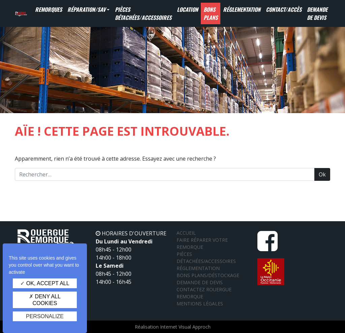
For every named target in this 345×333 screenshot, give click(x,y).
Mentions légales (200, 303)
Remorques (48, 9)
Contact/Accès (284, 9)
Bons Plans (210, 13)
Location (187, 9)
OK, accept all (44, 283)
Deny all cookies (45, 300)
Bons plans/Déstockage (208, 275)
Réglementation (241, 9)
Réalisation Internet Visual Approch (173, 327)
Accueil (186, 233)
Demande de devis (317, 13)
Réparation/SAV (86, 9)
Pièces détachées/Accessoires (143, 13)
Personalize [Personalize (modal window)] (45, 316)
